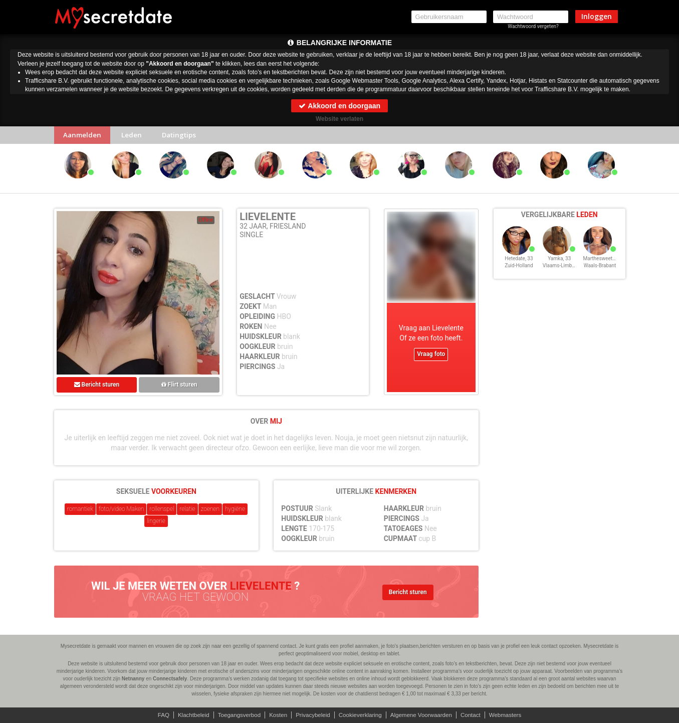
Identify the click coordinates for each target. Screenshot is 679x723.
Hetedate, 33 (519, 265)
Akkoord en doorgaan (339, 106)
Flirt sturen (179, 386)
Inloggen (596, 16)
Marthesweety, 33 (602, 265)
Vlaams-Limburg (561, 272)
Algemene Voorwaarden (424, 714)
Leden (135, 136)
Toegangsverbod (235, 714)
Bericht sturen (97, 386)
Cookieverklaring (361, 714)
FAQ (156, 714)
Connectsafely (170, 678)
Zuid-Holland (519, 272)
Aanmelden (84, 136)
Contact (475, 714)
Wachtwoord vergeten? (533, 26)
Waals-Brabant (600, 272)
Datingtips (186, 136)
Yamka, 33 (559, 265)
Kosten (276, 714)
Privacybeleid (312, 714)
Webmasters (512, 714)
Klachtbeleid (187, 714)
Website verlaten (339, 118)
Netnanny (133, 678)
